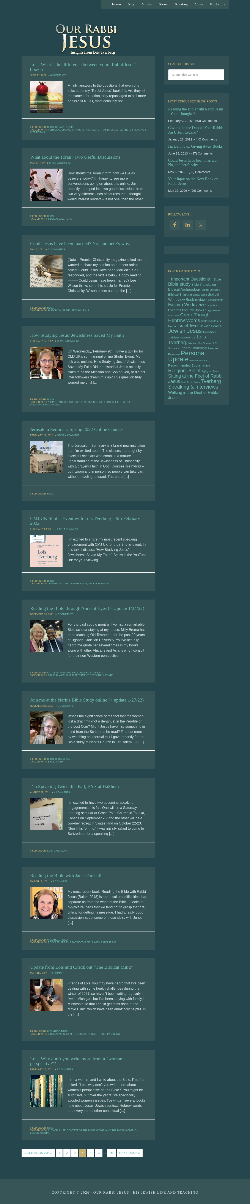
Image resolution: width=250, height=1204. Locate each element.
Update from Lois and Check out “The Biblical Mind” (81, 967)
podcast (53, 942)
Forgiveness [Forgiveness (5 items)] (212, 312)
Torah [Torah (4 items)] (197, 387)
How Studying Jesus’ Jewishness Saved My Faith (77, 335)
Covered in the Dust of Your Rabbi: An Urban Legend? (195, 130)
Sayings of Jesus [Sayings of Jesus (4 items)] (210, 375)
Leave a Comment (60, 163)
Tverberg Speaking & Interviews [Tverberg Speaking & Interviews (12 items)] (194, 389)
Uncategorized (57, 939)
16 (111, 1153)
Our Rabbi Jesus (125, 39)
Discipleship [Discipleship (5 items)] (215, 301)
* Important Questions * (63, 402)
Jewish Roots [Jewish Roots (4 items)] (209, 334)
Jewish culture (58, 583)
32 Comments (56, 249)
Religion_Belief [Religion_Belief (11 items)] (184, 375)
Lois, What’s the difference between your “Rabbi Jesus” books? (83, 67)
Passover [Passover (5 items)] (174, 358)
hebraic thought (88, 1034)
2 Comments (66, 706)
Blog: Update (55, 127)
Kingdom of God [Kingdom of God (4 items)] (187, 340)
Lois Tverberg (110, 1034)
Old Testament (78, 675)
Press (65, 942)
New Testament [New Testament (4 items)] (206, 346)
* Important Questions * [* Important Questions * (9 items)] (190, 279)
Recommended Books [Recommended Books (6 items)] (184, 369)
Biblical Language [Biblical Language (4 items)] (211, 290)
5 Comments (65, 614)
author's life (57, 1130)
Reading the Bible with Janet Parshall (66, 875)
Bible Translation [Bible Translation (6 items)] (203, 285)
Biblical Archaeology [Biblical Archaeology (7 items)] (184, 290)
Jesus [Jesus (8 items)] (194, 328)
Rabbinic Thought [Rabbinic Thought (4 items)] (198, 364)
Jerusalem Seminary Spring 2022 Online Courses (77, 429)
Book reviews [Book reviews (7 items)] (196, 301)
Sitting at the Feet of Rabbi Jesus (94, 129)
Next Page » (129, 1153)
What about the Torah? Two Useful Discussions (75, 157)
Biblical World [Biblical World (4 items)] (200, 296)
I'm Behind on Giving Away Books (195, 146)
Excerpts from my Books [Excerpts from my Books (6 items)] (186, 312)
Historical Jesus (59, 310)
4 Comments (62, 792)
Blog (50, 216)
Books (70, 127)
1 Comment (60, 881)
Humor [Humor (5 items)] (172, 328)
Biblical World (58, 675)
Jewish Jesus (80, 310)
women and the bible (110, 1130)
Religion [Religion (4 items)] (205, 369)
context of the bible (81, 1130)
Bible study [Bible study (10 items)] (179, 284)
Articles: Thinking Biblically (66, 672)
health (71, 1034)
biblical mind (56, 1034)
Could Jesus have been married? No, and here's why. (193, 162)
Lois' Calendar (57, 850)
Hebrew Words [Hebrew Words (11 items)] (184, 322)
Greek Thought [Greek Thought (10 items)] (195, 316)
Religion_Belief (109, 402)
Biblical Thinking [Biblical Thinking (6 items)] (180, 295)
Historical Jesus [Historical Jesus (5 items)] (211, 323)
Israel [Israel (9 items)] (183, 328)
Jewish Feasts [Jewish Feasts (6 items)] (210, 328)
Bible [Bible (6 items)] (217, 279)
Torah (69, 218)
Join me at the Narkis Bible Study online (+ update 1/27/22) (87, 700)
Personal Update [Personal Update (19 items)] (187, 360)
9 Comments (65, 1069)
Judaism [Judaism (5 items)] (173, 340)
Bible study (55, 761)
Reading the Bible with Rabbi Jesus (93, 942)
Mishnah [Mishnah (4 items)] (192, 346)
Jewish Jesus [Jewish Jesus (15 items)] (185, 333)
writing (45, 1133)
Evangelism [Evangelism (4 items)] (211, 306)
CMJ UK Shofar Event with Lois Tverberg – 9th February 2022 (85, 521)
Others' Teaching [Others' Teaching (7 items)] (193, 351)
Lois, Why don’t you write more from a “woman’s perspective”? (78, 1061)
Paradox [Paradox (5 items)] (213, 351)
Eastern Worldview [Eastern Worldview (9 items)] (186, 306)
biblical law (56, 218)
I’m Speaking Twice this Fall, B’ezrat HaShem (74, 786)
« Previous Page (38, 1153)
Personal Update (59, 129)
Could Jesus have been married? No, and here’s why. (80, 243)
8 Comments (58, 75)
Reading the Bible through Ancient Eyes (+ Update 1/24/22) (87, 608)
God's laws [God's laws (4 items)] (173, 317)
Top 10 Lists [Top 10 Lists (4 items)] (187, 387)
